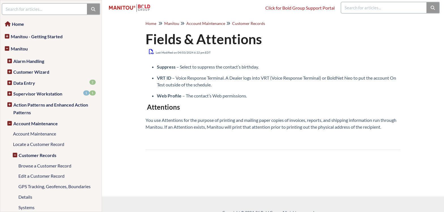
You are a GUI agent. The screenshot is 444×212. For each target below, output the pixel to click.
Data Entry (54, 83)
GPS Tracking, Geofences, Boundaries (54, 186)
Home (18, 24)
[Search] (433, 8)
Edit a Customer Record (41, 176)
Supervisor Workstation (54, 93)
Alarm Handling (28, 61)
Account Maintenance (35, 123)
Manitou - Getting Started (37, 36)
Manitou (19, 48)
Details (25, 197)
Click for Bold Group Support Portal (300, 7)
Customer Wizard (31, 72)
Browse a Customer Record (44, 165)
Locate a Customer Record (38, 144)
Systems (26, 207)
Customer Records (37, 155)
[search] (384, 8)
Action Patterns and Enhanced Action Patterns (50, 108)
